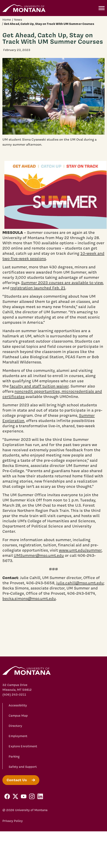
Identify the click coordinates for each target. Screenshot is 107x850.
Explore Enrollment (23, 746)
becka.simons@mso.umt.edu (29, 598)
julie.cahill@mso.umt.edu (80, 582)
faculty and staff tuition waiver (39, 386)
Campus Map (18, 716)
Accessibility (18, 705)
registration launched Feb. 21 (37, 287)
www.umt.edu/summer (80, 550)
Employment (18, 736)
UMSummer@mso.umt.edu (39, 555)
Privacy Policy (12, 821)
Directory (15, 726)
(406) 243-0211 (14, 695)
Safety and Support (23, 767)
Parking (14, 757)
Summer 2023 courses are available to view (62, 282)
